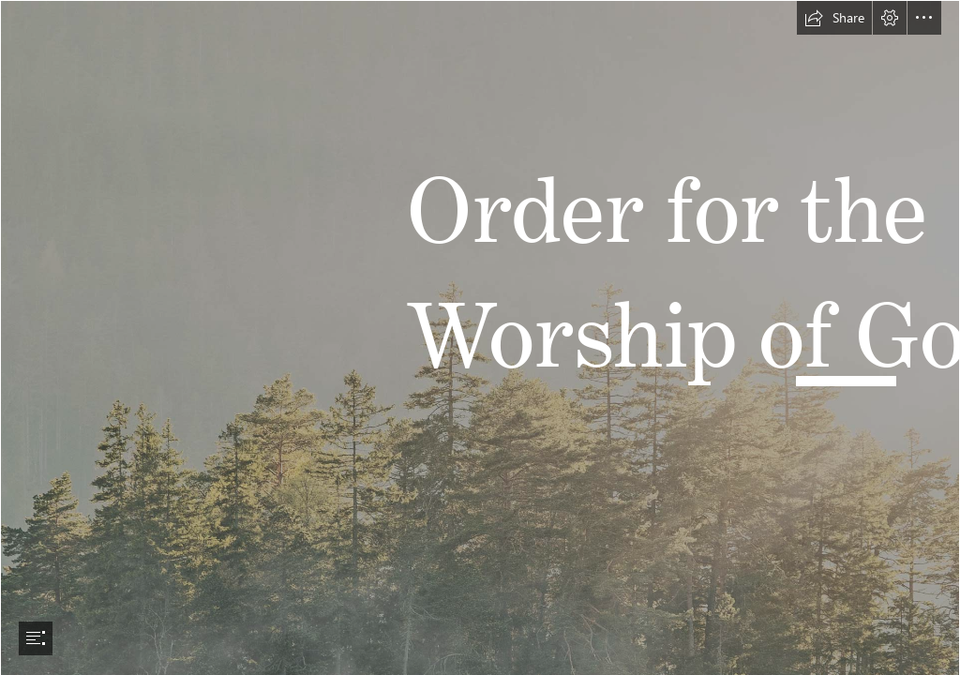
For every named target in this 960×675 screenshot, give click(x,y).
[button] (834, 18)
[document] (480, 337)
